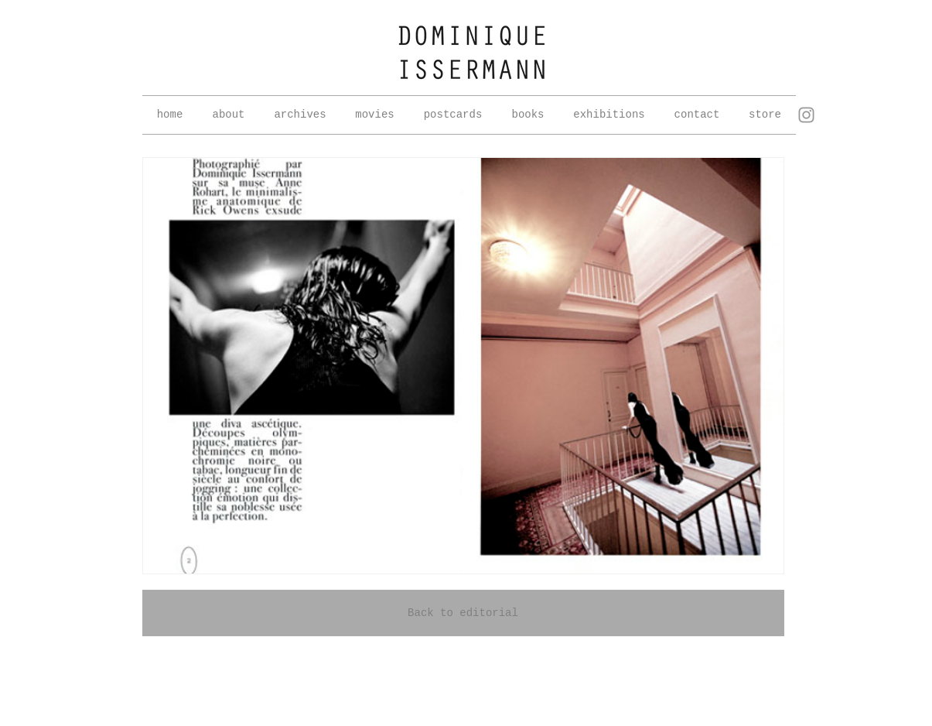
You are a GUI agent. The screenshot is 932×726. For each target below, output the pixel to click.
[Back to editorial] (463, 613)
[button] (300, 115)
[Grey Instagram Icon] (806, 114)
